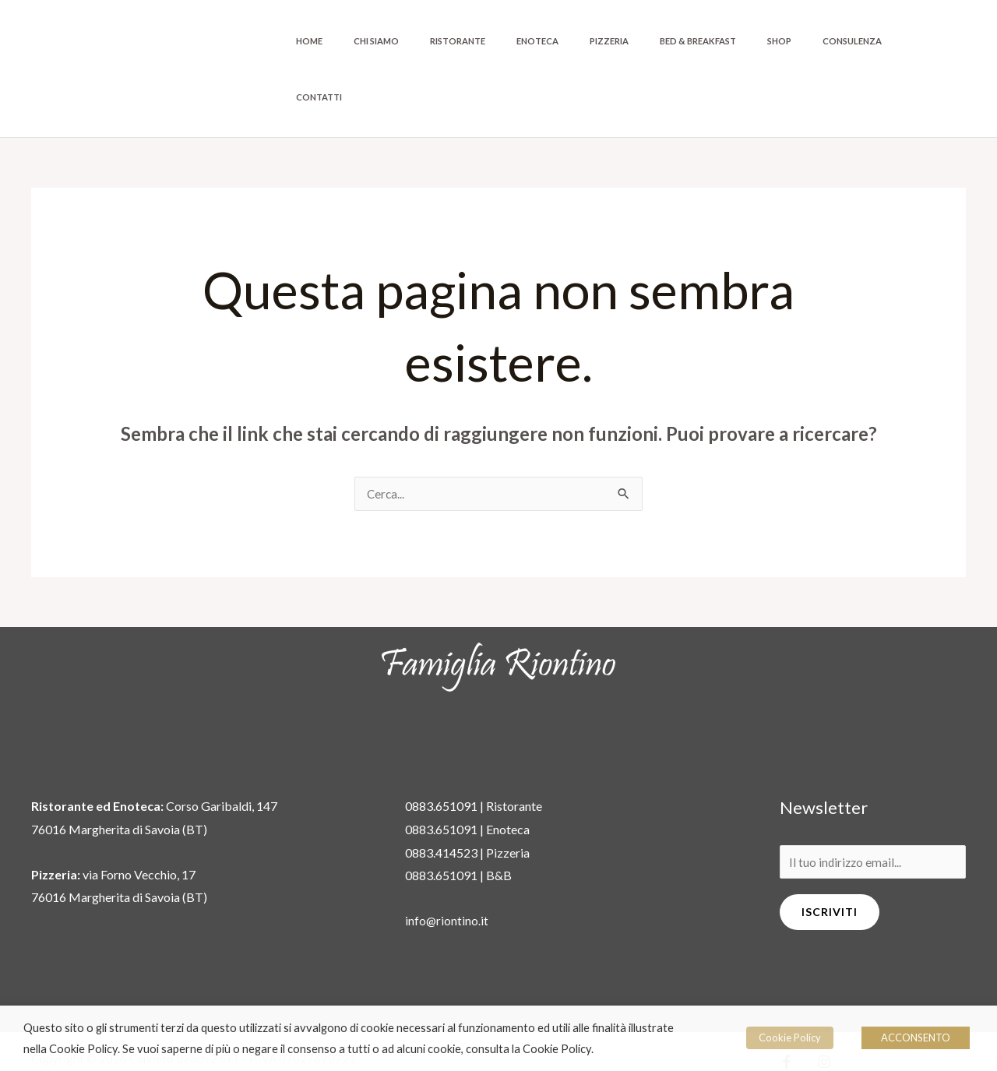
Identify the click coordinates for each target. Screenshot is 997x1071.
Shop (805, 41)
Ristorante (538, 41)
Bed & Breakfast (737, 41)
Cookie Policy (794, 1037)
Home (417, 41)
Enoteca (604, 41)
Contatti (934, 41)
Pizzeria (662, 41)
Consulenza (863, 41)
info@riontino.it (447, 865)
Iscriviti (829, 858)
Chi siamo (470, 41)
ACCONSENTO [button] (915, 1037)
